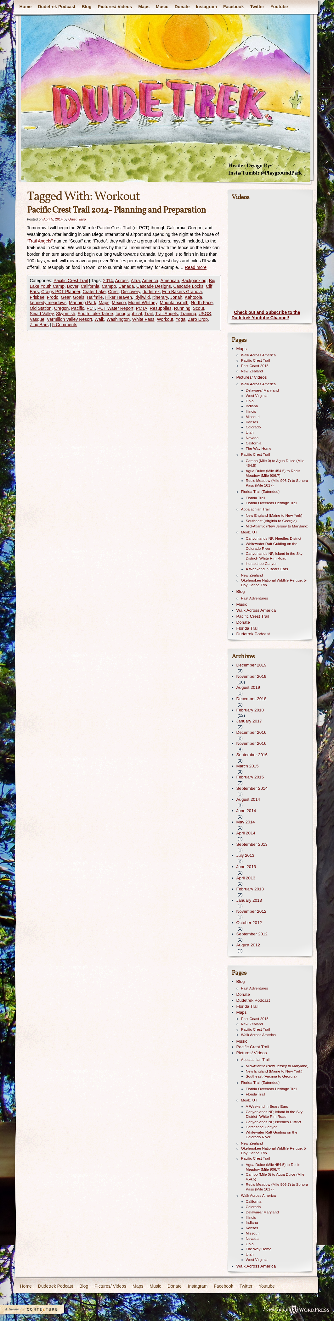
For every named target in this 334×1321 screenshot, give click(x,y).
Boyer (72, 286)
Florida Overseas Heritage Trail (271, 503)
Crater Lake (93, 291)
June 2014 (246, 810)
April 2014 (246, 833)
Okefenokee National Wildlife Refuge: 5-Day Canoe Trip (274, 582)
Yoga (180, 319)
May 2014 (245, 822)
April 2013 (246, 878)
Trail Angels (166, 313)
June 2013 (246, 866)
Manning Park (82, 302)
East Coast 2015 (255, 366)
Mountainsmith (174, 302)
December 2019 (251, 665)
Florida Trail (255, 498)
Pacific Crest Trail (71, 280)
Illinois (251, 411)
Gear (65, 297)
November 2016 (251, 743)
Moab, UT (249, 532)
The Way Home (259, 448)
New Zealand (252, 371)
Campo (109, 286)
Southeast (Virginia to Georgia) (271, 521)
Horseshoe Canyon (262, 563)
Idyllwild (142, 297)
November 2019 (251, 676)
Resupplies (161, 308)
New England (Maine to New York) (274, 515)
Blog (86, 6)
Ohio (250, 401)
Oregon (61, 308)
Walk (99, 319)
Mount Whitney (142, 302)
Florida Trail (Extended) (260, 491)
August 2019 (248, 687)
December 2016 (251, 732)
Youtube (279, 6)
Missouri (253, 417)
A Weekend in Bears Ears (267, 569)
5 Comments (64, 324)
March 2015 (247, 766)
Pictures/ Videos (115, 6)
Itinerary (160, 297)
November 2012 (251, 911)
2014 (108, 280)
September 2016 (252, 754)
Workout (165, 319)
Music (162, 6)
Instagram (206, 6)
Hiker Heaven (118, 297)
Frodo (53, 297)
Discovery (130, 291)
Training (188, 313)
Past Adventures (254, 598)
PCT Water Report (115, 308)
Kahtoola (193, 297)
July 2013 (245, 855)
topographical (129, 313)
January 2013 (249, 900)
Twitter (257, 6)
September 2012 (252, 934)
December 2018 (251, 698)
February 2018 (250, 710)
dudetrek (151, 291)
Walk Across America (258, 355)
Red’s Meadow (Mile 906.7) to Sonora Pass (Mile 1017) (277, 483)
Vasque (37, 319)
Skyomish (65, 313)
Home (26, 6)
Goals (78, 297)
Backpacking (194, 280)
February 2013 (250, 889)
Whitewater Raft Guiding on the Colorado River (271, 546)
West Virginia (257, 395)
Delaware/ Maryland (262, 390)
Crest (113, 291)
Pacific (77, 308)
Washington (118, 319)
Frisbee (37, 297)
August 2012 (248, 945)
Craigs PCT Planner (60, 291)
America (150, 280)
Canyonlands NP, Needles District (273, 538)
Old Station (41, 308)
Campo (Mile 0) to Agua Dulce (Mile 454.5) (275, 463)
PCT (91, 308)
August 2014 (248, 799)
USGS (205, 313)
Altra (135, 280)
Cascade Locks (188, 286)
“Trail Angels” (40, 240)
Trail (148, 313)
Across (122, 280)
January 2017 (249, 721)
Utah (250, 432)
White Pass (143, 319)
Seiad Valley (42, 313)
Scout (198, 308)
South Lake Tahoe (95, 313)
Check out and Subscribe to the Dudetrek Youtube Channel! (266, 315)
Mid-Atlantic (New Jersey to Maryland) (277, 526)
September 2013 (252, 844)
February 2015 (250, 777)
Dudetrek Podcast (56, 6)
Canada (126, 286)
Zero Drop (198, 319)
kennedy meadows (48, 302)
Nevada (252, 438)
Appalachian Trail (255, 509)
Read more (196, 267)
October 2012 (249, 922)
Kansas (252, 422)
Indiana (252, 406)
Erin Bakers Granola (182, 291)
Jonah (176, 297)
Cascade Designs (153, 286)
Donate (182, 6)
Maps (144, 6)
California (90, 286)
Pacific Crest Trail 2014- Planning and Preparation (116, 210)
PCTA (141, 308)
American (170, 280)
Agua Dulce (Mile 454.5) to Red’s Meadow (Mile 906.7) (273, 473)
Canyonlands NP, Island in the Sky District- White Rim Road (274, 555)
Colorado (253, 427)
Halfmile (95, 297)
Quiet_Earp (77, 219)
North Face (201, 302)
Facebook (233, 6)
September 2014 (252, 788)
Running (182, 308)
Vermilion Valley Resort (69, 319)
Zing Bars (39, 324)
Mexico (119, 302)
